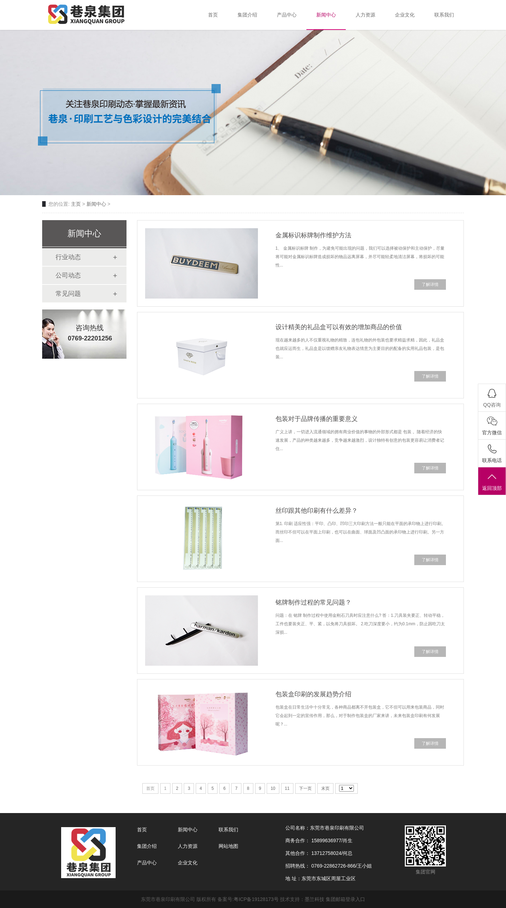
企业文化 (187, 862)
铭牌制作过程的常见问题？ (313, 602)
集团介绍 (147, 846)
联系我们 (228, 829)
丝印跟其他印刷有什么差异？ (316, 510)
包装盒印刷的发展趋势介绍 (313, 694)
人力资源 (187, 846)
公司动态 (68, 275)
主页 (76, 204)
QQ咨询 (492, 405)
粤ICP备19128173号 (256, 899)
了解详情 (430, 284)
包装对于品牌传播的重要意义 (316, 418)
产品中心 (147, 862)
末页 (325, 788)
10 (273, 788)
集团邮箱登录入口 (345, 899)
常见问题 (68, 293)
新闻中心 (96, 204)
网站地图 (228, 846)
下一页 (305, 788)
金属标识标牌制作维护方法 (313, 235)
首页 (142, 829)
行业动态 (68, 257)
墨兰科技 (314, 899)
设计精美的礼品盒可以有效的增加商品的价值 (338, 327)
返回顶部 (492, 481)
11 (287, 788)
